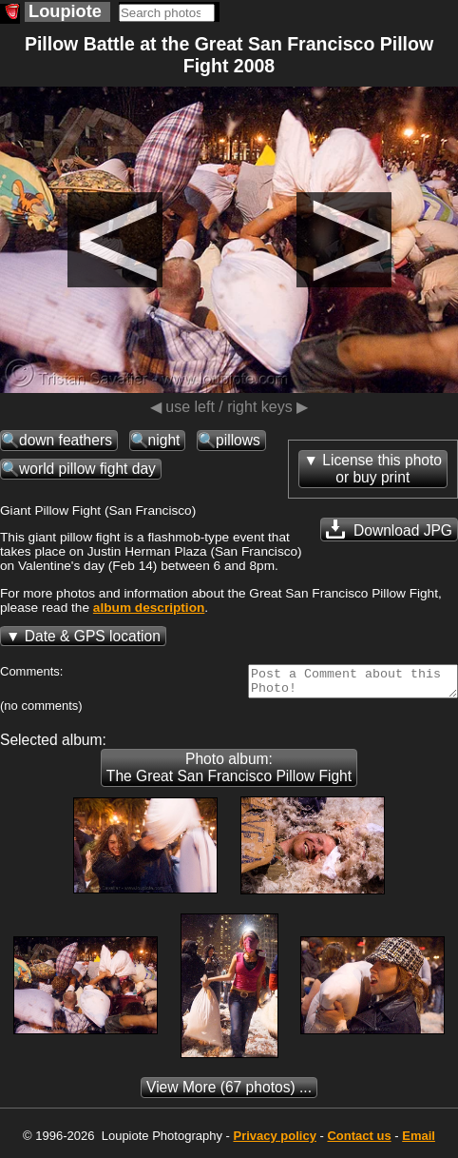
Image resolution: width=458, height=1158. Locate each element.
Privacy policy (274, 1141)
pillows (238, 440)
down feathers (65, 440)
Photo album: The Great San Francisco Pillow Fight (229, 773)
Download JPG (389, 529)
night (164, 440)
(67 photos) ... (229, 1093)
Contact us (359, 1141)
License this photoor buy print (382, 468)
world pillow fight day (87, 469)
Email (418, 1141)
